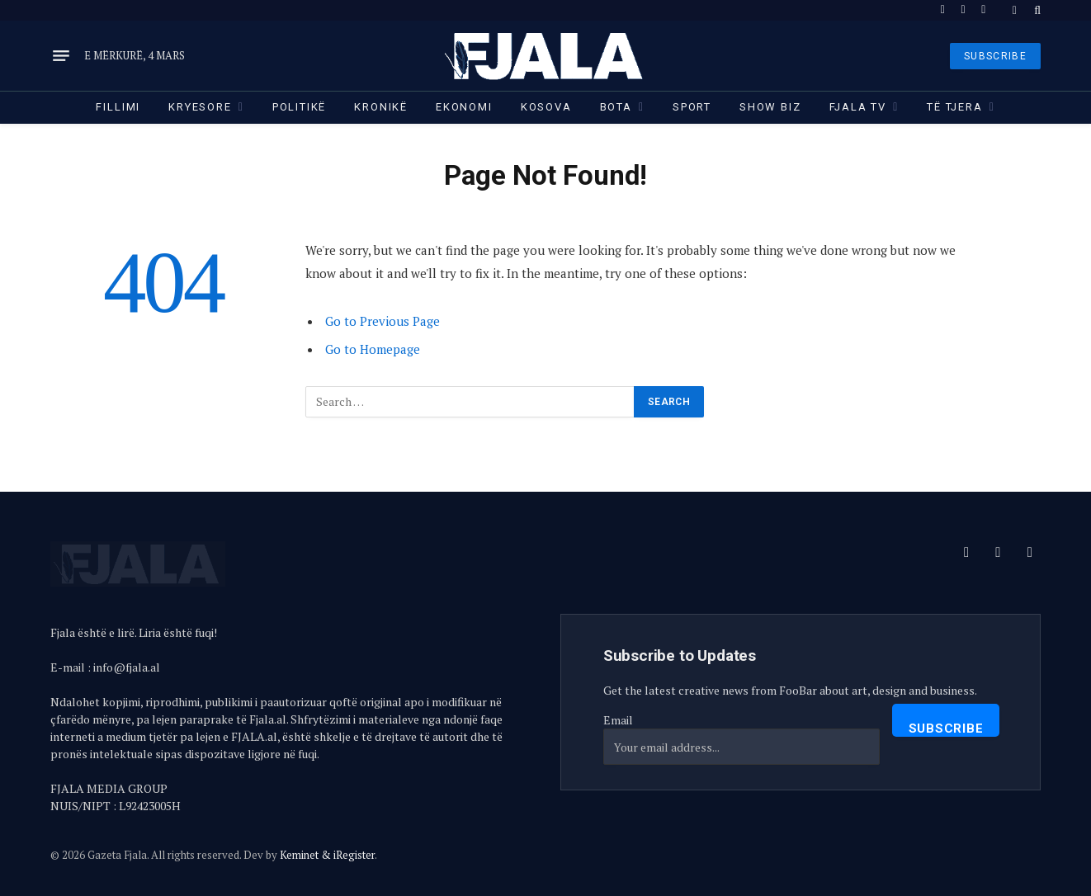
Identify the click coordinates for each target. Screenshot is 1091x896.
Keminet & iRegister (327, 854)
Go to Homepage (372, 349)
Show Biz (770, 107)
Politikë (299, 107)
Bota (616, 107)
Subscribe (946, 728)
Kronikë (381, 107)
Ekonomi (464, 107)
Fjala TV (858, 107)
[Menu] (61, 56)
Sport (692, 107)
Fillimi (118, 107)
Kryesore (200, 107)
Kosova (546, 107)
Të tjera (955, 107)
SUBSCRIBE (995, 56)
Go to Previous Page (382, 321)
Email (618, 720)
